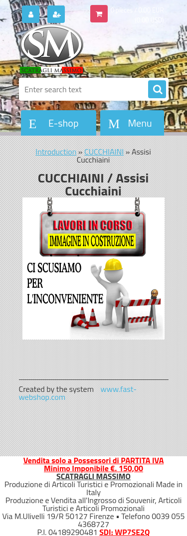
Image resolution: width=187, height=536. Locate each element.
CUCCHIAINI (104, 152)
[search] (157, 89)
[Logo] (87, 49)
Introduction (55, 152)
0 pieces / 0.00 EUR (137, 10)
